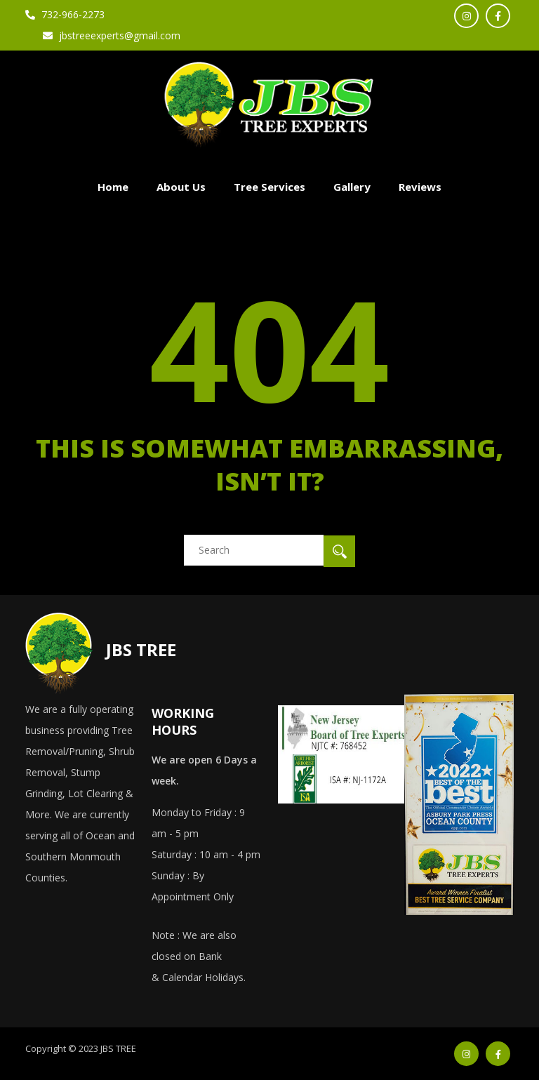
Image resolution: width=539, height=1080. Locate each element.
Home (113, 187)
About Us (181, 187)
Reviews (420, 187)
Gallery (352, 187)
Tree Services (269, 187)
